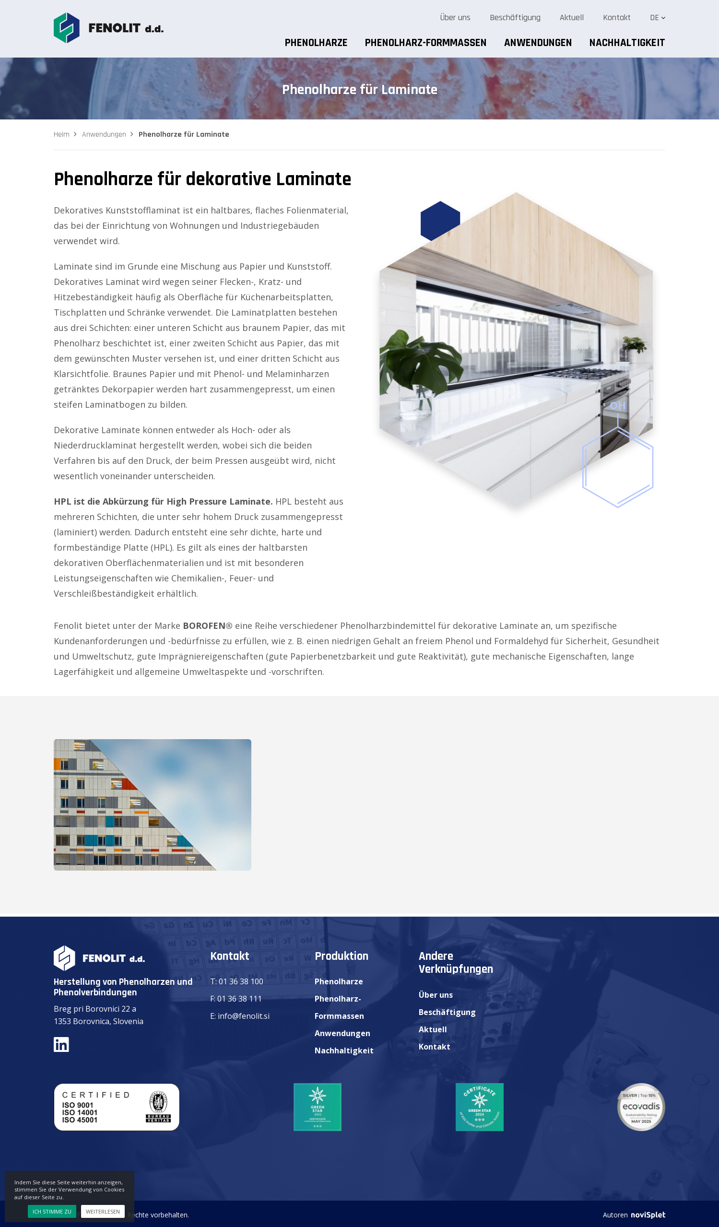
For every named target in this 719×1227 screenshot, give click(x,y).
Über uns (455, 17)
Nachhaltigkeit (627, 43)
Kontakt (617, 17)
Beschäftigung (515, 17)
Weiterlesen (103, 1211)
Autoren (634, 1214)
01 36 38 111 (239, 998)
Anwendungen (538, 43)
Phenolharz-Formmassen (426, 43)
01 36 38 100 (241, 981)
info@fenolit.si (244, 1016)
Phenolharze (316, 43)
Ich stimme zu (52, 1211)
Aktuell (572, 17)
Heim (62, 135)
